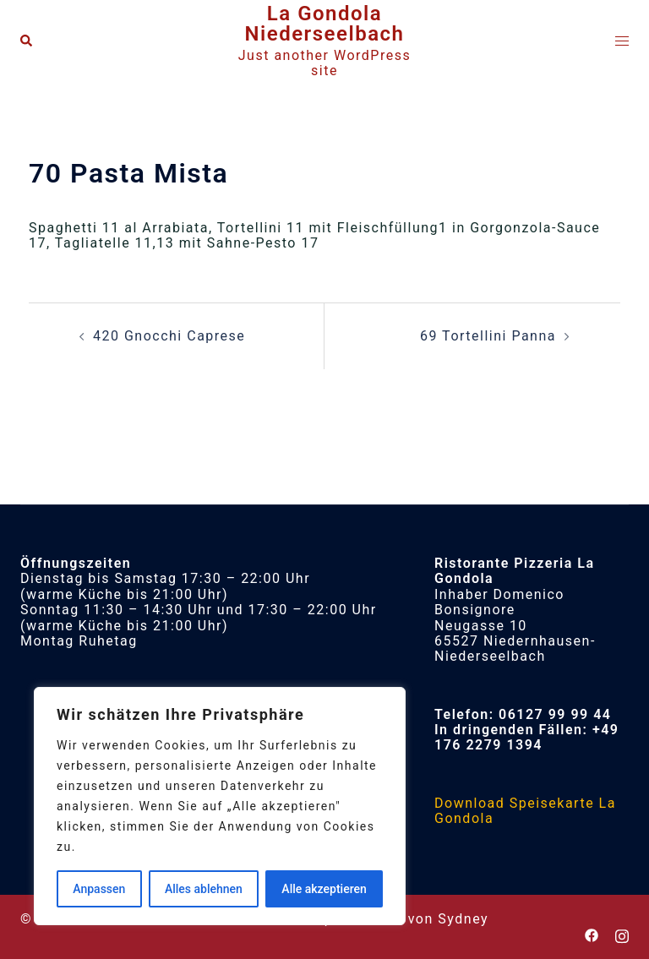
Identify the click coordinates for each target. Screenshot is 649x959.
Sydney (463, 919)
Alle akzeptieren (323, 889)
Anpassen (99, 889)
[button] (27, 41)
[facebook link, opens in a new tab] (591, 934)
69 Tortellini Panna (488, 336)
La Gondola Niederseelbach (325, 24)
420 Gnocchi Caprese (169, 336)
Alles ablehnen (204, 889)
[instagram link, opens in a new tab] (622, 934)
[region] (220, 806)
